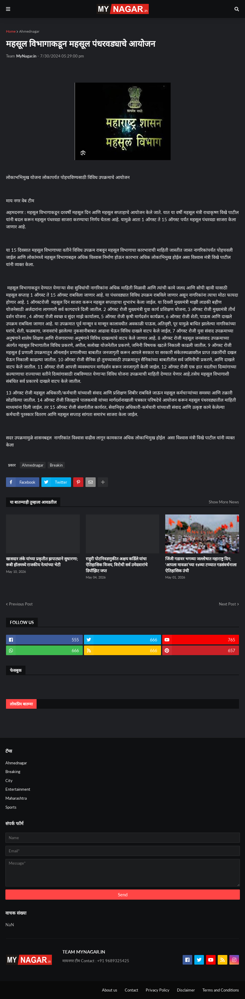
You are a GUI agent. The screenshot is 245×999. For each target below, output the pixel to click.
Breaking (12, 771)
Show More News (224, 501)
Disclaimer (186, 990)
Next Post (227, 604)
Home (11, 31)
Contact (131, 990)
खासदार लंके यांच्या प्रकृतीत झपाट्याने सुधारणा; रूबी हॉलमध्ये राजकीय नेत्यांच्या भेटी (42, 561)
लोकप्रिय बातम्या (21, 704)
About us (109, 990)
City (9, 780)
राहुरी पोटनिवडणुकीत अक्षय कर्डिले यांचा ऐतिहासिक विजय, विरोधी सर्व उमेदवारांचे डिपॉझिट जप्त (117, 564)
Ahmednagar (29, 31)
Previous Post (21, 604)
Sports (10, 807)
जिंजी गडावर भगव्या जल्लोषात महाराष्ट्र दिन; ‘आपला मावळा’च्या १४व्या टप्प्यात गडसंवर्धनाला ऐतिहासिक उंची (201, 564)
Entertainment (17, 789)
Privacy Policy (157, 990)
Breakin (56, 465)
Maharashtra (16, 798)
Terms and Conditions (220, 990)
